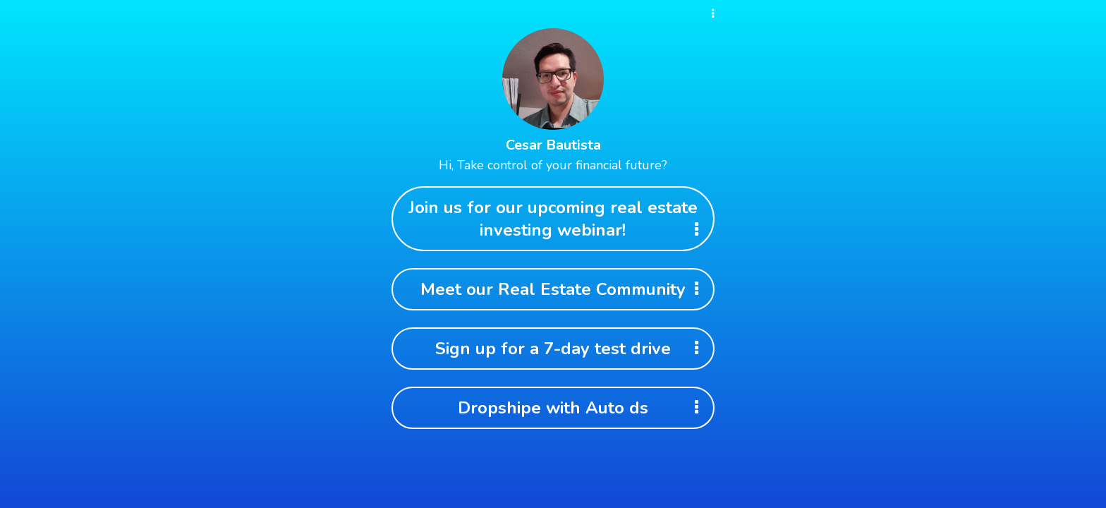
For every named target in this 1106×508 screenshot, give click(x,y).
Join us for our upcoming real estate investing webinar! (557, 218)
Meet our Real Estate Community (563, 289)
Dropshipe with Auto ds (582, 408)
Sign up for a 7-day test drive (571, 348)
